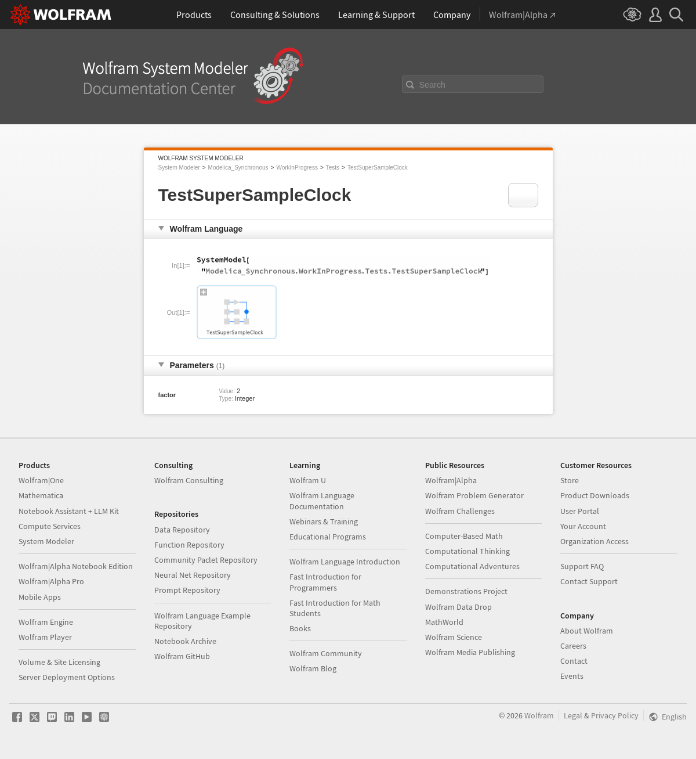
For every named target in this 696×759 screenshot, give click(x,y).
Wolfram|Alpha (451, 480)
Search (432, 84)
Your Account (583, 526)
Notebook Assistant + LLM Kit (69, 511)
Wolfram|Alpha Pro (51, 581)
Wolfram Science (453, 637)
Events (571, 676)
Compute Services (50, 526)
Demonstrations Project (466, 591)
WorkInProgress (297, 167)
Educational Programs (327, 536)
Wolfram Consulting (188, 480)
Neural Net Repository (192, 575)
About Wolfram (586, 630)
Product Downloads (594, 495)
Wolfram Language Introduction (344, 561)
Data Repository (182, 529)
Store (569, 480)
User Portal (579, 511)
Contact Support (589, 581)
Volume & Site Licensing (59, 662)
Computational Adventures (472, 566)
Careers (573, 646)
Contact (574, 661)
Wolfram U (307, 480)
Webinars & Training (323, 521)
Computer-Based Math (464, 536)
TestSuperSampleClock (377, 167)
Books (300, 628)
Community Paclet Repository (206, 560)
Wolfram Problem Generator (474, 495)
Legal (573, 715)
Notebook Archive (185, 641)
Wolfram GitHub (182, 656)
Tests (332, 167)
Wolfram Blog (312, 668)
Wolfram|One (41, 480)
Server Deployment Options (67, 677)
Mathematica (41, 495)
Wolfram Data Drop (458, 607)
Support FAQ (582, 566)
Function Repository (189, 544)
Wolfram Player (45, 637)
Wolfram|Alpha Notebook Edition (76, 566)
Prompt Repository (187, 590)
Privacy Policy (615, 715)
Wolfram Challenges (460, 511)
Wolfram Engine (46, 622)
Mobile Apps (40, 597)
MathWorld (444, 622)
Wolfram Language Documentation (321, 500)
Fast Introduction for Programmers (325, 581)
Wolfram (539, 715)
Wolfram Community (325, 653)
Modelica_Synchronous (238, 167)
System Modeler (179, 167)
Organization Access (594, 541)
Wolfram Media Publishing (470, 652)
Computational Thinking (467, 551)
